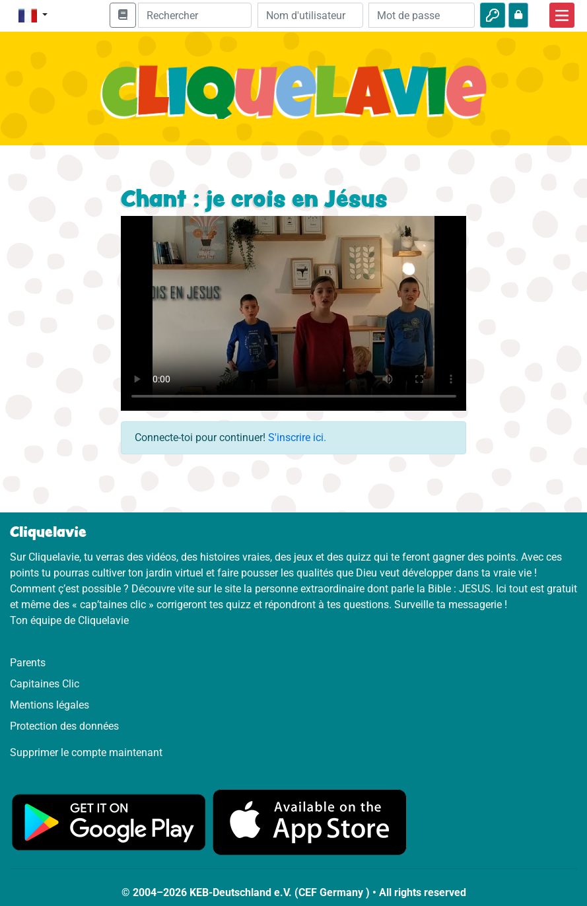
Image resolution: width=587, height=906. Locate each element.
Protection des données (64, 726)
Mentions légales (49, 705)
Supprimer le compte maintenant (86, 752)
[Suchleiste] (195, 15)
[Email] (311, 15)
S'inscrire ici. (297, 437)
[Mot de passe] (421, 15)
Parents (28, 662)
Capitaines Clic (44, 684)
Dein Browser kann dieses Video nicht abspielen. (294, 313)
